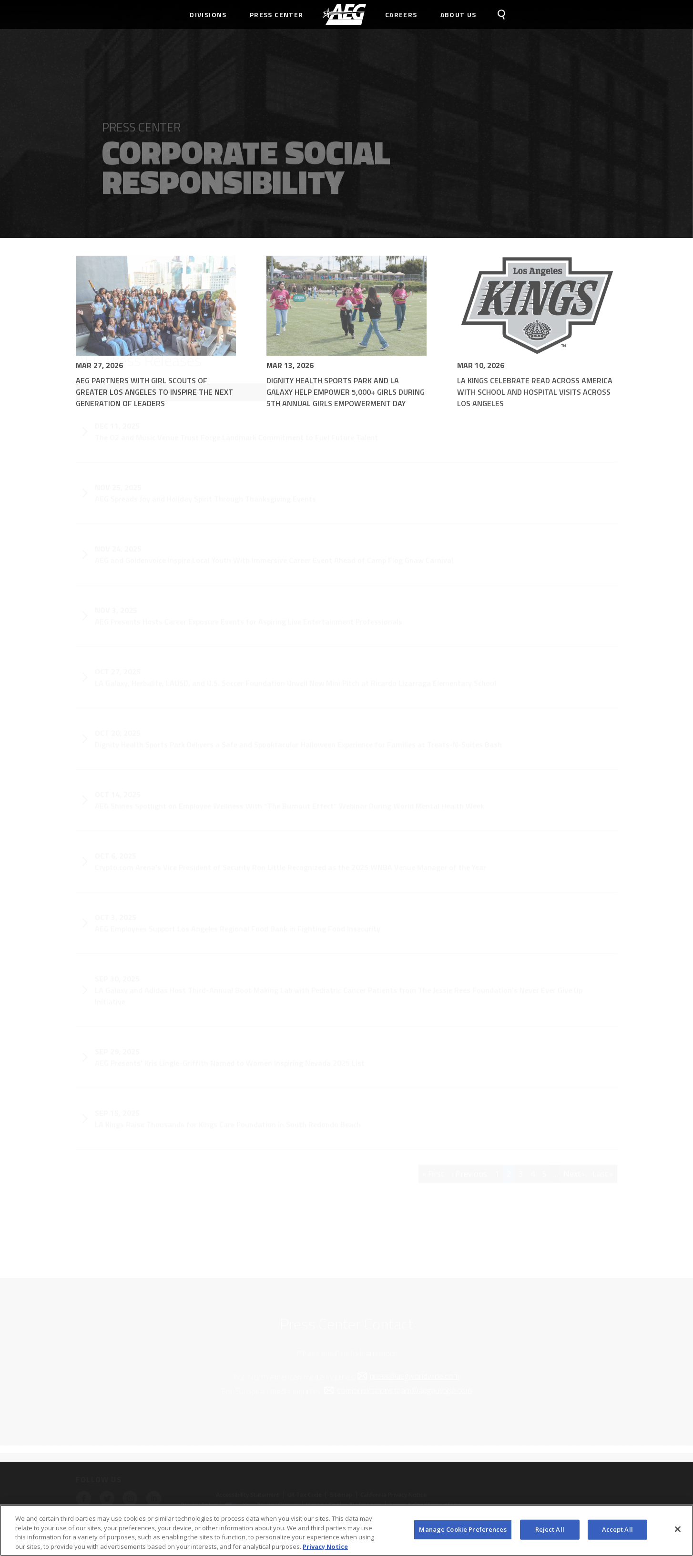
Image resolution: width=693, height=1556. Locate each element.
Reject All (549, 1532)
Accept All (617, 1532)
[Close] (677, 1532)
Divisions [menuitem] (208, 15)
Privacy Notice (325, 1549)
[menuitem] (344, 14)
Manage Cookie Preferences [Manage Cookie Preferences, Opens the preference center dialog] (462, 1532)
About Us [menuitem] (458, 15)
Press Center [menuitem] (277, 15)
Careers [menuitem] (401, 15)
